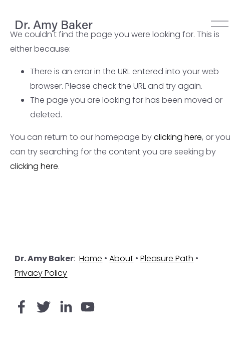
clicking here (178, 137)
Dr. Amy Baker (54, 24)
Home (90, 258)
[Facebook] (22, 307)
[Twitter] (44, 307)
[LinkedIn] (66, 307)
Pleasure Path (166, 258)
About (121, 258)
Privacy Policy (41, 273)
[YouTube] (88, 307)
